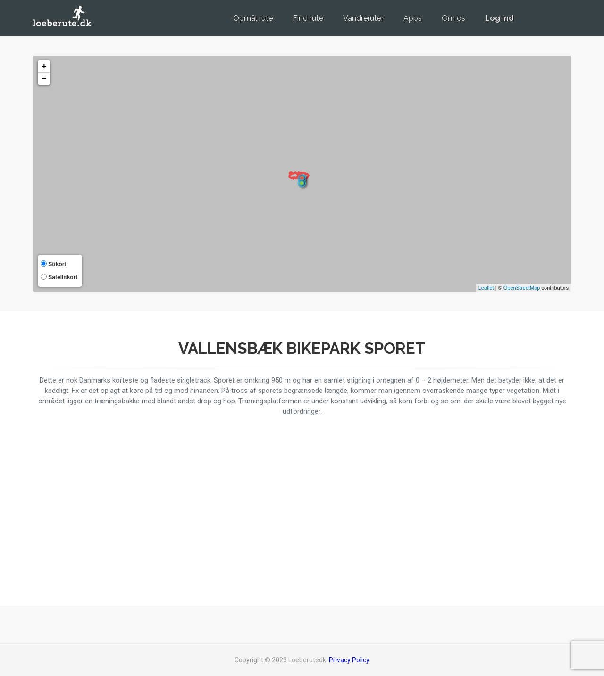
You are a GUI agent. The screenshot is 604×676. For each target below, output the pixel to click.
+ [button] (44, 66)
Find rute (308, 18)
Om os (453, 18)
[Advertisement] (486, 508)
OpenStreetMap (521, 288)
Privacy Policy (349, 660)
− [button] (44, 78)
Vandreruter (363, 18)
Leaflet (486, 288)
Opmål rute (253, 18)
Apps (412, 18)
